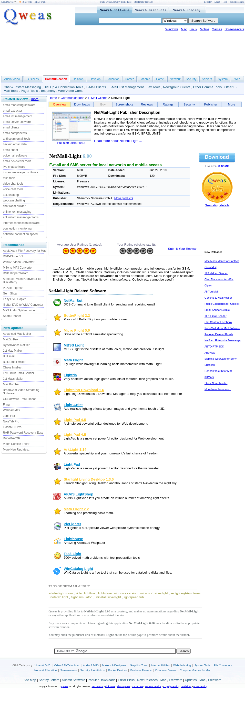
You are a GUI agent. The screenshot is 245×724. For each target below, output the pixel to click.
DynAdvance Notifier (16, 345)
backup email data (15, 144)
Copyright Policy (171, 686)
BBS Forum (40, 2)
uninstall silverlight (107, 597)
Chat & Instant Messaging (22, 87)
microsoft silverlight (154, 593)
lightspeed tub (133, 597)
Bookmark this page (143, 2)
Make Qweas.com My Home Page (116, 2)
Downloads (82, 104)
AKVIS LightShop (78, 494)
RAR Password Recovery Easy (23, 432)
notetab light (59, 597)
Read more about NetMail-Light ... (118, 141)
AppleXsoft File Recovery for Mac (24, 250)
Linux (193, 29)
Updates (191, 680)
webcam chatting (14, 200)
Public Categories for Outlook (221, 303)
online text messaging (17, 211)
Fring (6, 404)
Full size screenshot (71, 143)
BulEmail (8, 356)
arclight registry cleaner (186, 593)
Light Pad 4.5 (75, 420)
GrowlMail (210, 267)
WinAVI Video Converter (18, 262)
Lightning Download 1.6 (84, 390)
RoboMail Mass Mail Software (222, 328)
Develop (95, 79)
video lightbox (85, 593)
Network (175, 79)
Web (237, 79)
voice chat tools (13, 189)
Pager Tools (29, 91)
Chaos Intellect (12, 367)
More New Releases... (217, 389)
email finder (10, 150)
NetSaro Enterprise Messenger (222, 340)
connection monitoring (17, 228)
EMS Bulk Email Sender (18, 373)
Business (33, 79)
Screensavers (234, 29)
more (35, 99)
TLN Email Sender (215, 316)
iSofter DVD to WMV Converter (23, 304)
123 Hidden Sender (216, 273)
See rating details (217, 205)
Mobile (204, 29)
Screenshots (124, 104)
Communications (72, 98)
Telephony (48, 91)
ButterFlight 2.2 (77, 315)
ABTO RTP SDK (214, 346)
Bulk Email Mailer (14, 362)
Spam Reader (12, 316)
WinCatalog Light (78, 569)
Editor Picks (126, 680)
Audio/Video (12, 79)
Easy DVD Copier (14, 299)
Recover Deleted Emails (218, 334)
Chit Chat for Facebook (218, 322)
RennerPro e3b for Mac (218, 370)
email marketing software (19, 105)
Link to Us (110, 686)
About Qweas (8, 2)
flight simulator (81, 597)
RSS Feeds (25, 2)
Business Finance (141, 670)
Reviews (147, 104)
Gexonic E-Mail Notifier (218, 297)
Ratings (168, 104)
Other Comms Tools (207, 87)
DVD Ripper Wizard (16, 273)
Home (160, 79)
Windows (171, 29)
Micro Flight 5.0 (77, 330)
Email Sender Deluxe (217, 309)
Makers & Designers (114, 665)
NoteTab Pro (11, 421)
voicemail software (15, 155)
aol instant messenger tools (21, 217)
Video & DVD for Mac (66, 665)
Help (225, 2)
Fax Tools (153, 87)
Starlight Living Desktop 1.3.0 (89, 479)
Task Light (72, 554)
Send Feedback (237, 2)
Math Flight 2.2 (76, 509)
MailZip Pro (10, 339)
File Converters (223, 665)
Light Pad (72, 464)
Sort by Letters (49, 680)
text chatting (11, 195)
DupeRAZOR (11, 438)
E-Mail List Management (126, 87)
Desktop (78, 79)
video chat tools (13, 183)
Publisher (210, 104)
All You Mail (211, 291)
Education (112, 79)
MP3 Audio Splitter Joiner (19, 310)
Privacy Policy (200, 686)
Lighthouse (73, 539)
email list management (17, 116)
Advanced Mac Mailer (17, 334)
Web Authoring (182, 665)
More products (123, 198)
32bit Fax (9, 416)
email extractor (12, 110)
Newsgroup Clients (176, 87)
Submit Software (73, 680)
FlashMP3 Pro (12, 427)
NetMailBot (73, 301)
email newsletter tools (17, 161)
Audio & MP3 (91, 665)
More (231, 104)
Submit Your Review (182, 249)
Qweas (64, 686)
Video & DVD (43, 665)
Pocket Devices (117, 670)
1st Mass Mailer (13, 378)
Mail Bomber (11, 384)
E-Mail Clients (96, 87)
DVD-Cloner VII (13, 256)
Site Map (30, 680)
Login (217, 2)
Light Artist (73, 405)
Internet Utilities (160, 665)
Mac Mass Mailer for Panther (221, 261)
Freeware (175, 680)
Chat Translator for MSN (219, 279)
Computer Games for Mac (195, 670)
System (223, 79)
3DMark (209, 377)
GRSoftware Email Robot (19, 399)
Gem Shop (10, 293)
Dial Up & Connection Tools (63, 87)
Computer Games (165, 670)
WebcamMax (11, 410)
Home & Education (45, 670)
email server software (17, 122)
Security (191, 79)
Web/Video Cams (70, 91)
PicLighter (72, 524)
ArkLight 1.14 (75, 449)
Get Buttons (97, 686)
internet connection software (21, 223)
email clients (11, 127)
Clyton (208, 285)
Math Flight (73, 360)
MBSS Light (74, 345)
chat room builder (14, 206)
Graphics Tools (139, 665)
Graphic (145, 79)
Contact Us (137, 686)
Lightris (70, 375)
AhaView (209, 352)
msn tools (9, 178)
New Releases (147, 680)
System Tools (202, 665)
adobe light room (61, 593)
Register (208, 2)
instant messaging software (20, 172)
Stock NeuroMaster (215, 383)
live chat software (14, 166)
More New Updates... (17, 449)
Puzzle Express (13, 288)
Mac (184, 29)
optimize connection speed (20, 234)
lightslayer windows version (118, 593)
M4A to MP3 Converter (17, 267)
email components (15, 133)
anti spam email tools (17, 138)
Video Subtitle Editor (16, 444)
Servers (207, 79)
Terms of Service (153, 686)
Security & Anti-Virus (92, 670)
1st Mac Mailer (12, 350)
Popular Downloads (101, 680)
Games (217, 29)
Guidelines (186, 686)
